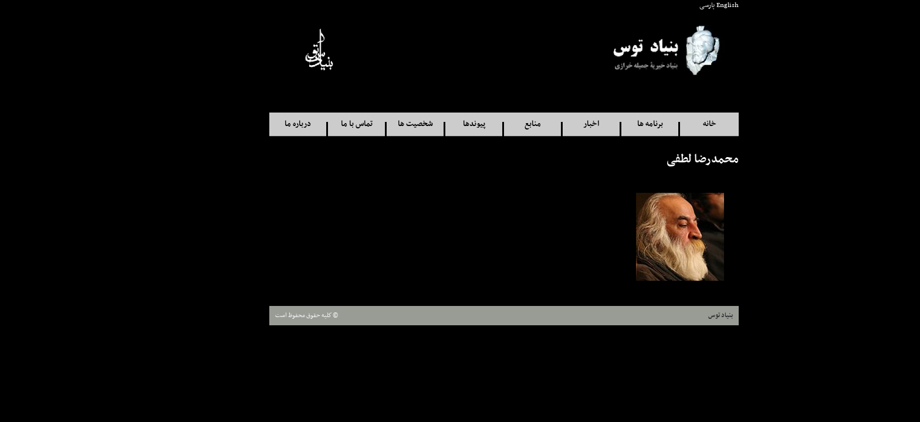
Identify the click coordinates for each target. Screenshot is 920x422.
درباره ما (254, 124)
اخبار (547, 124)
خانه (665, 124)
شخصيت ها (371, 124)
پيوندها (430, 124)
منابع (489, 124)
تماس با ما (313, 124)
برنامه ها (606, 124)
